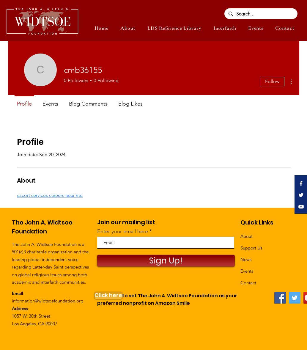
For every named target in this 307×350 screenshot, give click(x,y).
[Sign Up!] (166, 261)
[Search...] (260, 14)
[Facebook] (280, 298)
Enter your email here (122, 231)
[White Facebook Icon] (301, 183)
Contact (248, 282)
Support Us (251, 248)
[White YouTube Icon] (301, 206)
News (245, 259)
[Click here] (108, 295)
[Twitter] (294, 298)
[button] (255, 27)
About (246, 236)
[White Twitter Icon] (301, 195)
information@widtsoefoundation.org (47, 301)
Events (246, 271)
